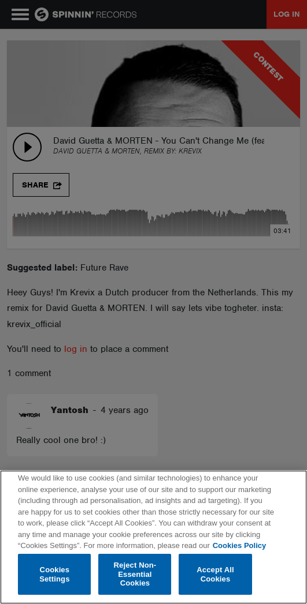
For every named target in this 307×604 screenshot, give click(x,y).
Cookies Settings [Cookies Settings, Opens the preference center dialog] (54, 574)
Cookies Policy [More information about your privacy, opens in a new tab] (239, 545)
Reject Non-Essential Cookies (135, 574)
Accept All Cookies (215, 574)
